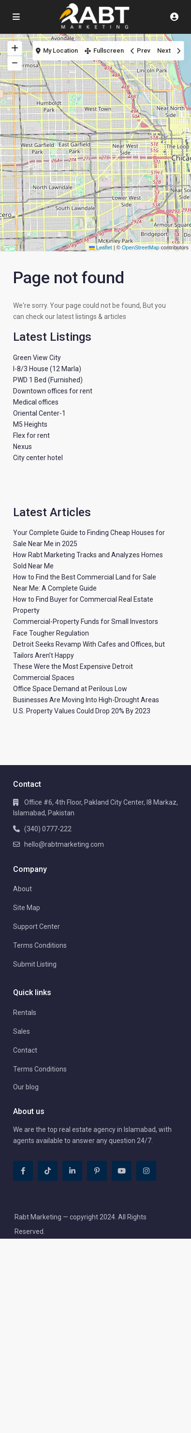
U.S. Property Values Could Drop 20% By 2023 (81, 711)
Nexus (22, 446)
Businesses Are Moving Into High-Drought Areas (86, 700)
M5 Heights (30, 424)
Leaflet (100, 247)
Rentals (24, 1012)
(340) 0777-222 (48, 829)
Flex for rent (31, 435)
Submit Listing (35, 964)
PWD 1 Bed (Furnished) (48, 380)
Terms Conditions (40, 945)
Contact (25, 1050)
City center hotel (38, 458)
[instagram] (146, 1171)
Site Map (26, 908)
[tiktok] (48, 1171)
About (22, 889)
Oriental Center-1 (39, 413)
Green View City (37, 358)
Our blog (26, 1087)
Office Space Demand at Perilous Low (70, 689)
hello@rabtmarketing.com (64, 844)
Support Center (36, 926)
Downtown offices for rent (52, 391)
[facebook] (23, 1171)
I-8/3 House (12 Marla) (47, 369)
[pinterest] (97, 1171)
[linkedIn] (72, 1171)
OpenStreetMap (141, 247)
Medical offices (36, 402)
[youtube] (122, 1171)
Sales (21, 1031)
